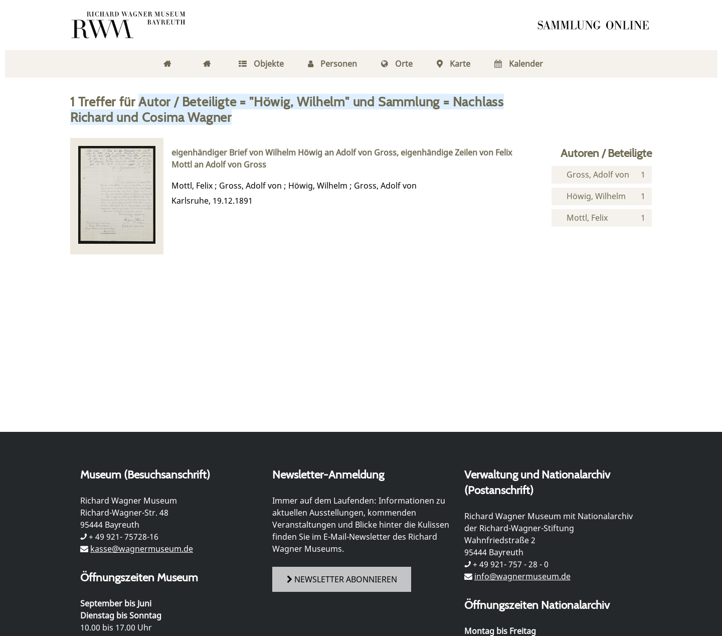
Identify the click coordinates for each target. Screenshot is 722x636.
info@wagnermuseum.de (522, 576)
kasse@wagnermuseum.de (141, 548)
